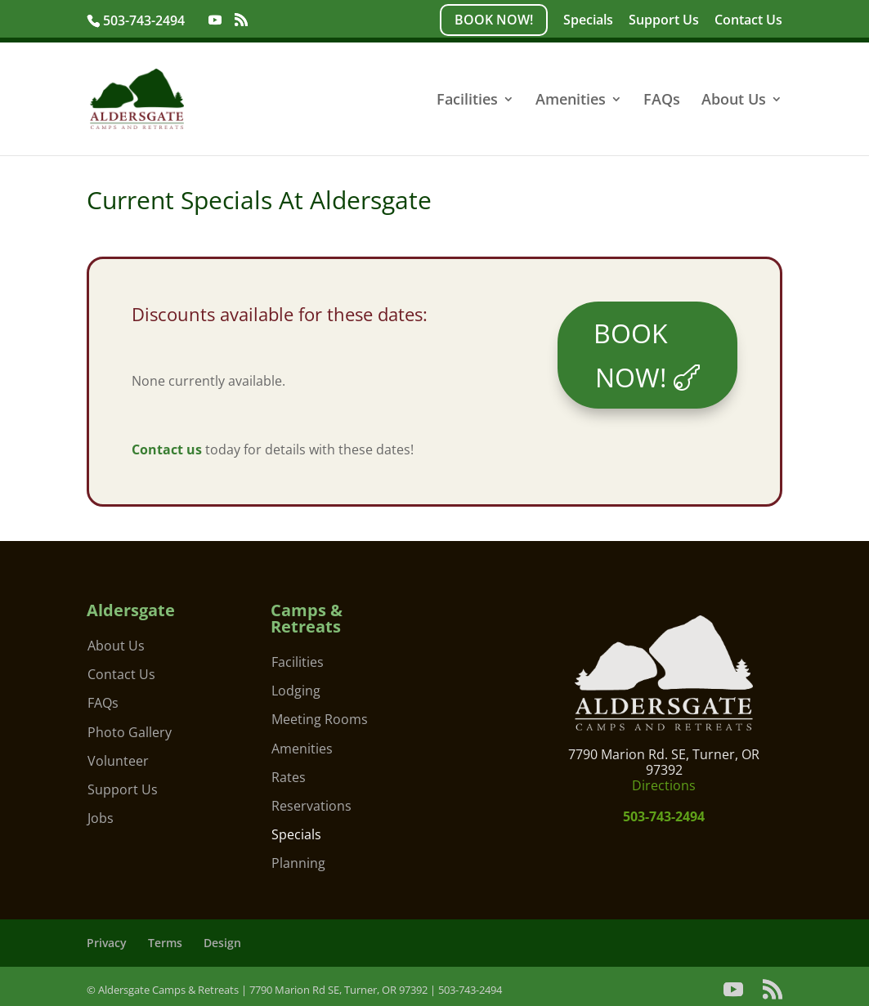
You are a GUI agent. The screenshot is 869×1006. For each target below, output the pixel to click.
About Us (733, 101)
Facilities (467, 101)
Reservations (311, 806)
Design (222, 942)
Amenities (570, 101)
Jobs (100, 818)
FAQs (661, 101)
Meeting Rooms (319, 719)
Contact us (167, 449)
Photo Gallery (129, 732)
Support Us (664, 21)
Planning (298, 863)
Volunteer (118, 761)
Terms (165, 942)
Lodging (295, 691)
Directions (664, 785)
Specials (588, 21)
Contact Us (748, 21)
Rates (288, 777)
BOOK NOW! (494, 20)
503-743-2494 (145, 20)
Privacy (107, 942)
